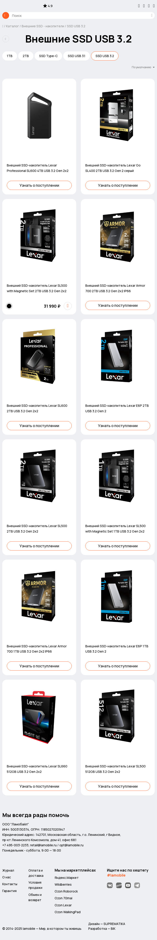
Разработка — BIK (101, 928)
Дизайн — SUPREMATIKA (106, 924)
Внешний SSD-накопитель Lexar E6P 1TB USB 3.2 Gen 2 (116, 649)
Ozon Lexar (63, 905)
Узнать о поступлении (39, 185)
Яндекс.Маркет (67, 877)
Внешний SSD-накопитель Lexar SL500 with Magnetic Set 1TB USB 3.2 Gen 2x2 (115, 528)
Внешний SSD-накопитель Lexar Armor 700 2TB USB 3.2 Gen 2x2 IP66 (115, 288)
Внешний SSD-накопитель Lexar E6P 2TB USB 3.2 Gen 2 (117, 408)
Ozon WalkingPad (68, 912)
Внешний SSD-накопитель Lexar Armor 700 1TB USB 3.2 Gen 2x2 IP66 (37, 649)
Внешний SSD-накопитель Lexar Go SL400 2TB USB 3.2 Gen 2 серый (113, 168)
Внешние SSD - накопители (43, 26)
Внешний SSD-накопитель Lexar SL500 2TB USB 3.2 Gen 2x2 (37, 528)
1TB (10, 56)
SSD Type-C (48, 56)
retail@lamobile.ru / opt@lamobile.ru (57, 845)
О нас (6, 877)
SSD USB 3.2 (75, 26)
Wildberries (63, 884)
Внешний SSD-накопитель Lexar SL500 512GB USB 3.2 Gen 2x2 (115, 769)
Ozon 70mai (63, 898)
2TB (26, 56)
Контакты (9, 884)
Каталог (6, 15)
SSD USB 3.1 (76, 56)
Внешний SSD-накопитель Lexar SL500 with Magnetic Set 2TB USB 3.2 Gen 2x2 (37, 288)
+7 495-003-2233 (15, 845)
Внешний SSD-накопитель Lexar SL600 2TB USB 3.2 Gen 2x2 (37, 408)
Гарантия (9, 891)
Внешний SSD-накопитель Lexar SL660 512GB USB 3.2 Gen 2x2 (37, 769)
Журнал (8, 870)
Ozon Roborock (66, 891)
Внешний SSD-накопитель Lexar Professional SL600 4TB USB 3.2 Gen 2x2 (37, 168)
